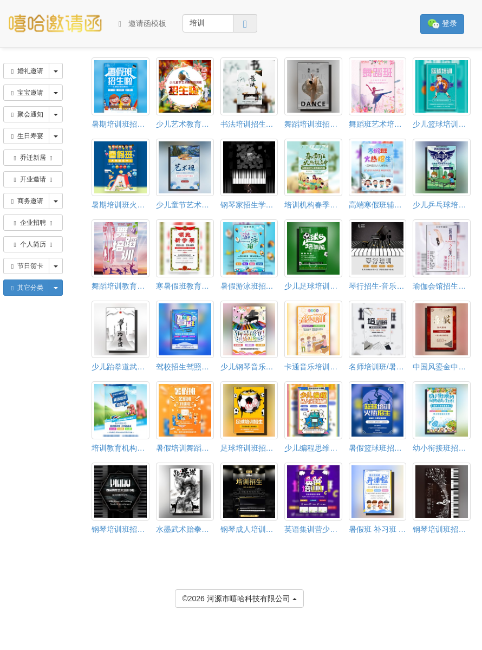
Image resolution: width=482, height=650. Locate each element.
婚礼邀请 (26, 71)
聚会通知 (26, 114)
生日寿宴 (26, 136)
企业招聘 (33, 222)
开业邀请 (33, 179)
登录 (442, 24)
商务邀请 (26, 201)
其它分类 (26, 287)
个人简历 (33, 244)
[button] (7, 645)
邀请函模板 (142, 23)
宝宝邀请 (26, 92)
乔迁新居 (33, 157)
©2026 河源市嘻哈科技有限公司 (239, 598)
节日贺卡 (26, 266)
